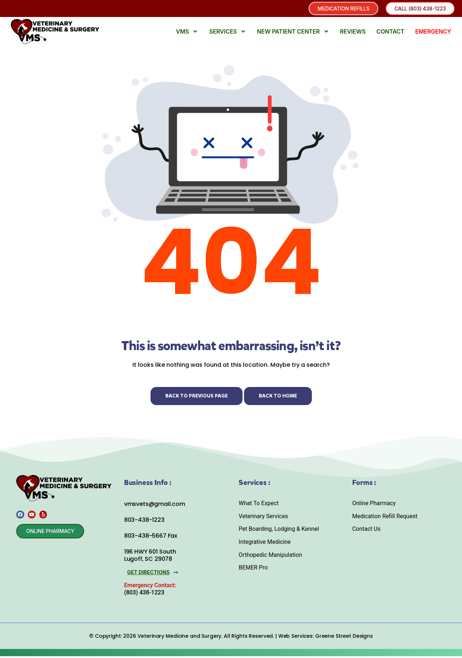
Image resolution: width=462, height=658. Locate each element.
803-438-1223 (144, 522)
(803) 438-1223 (144, 594)
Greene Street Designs (344, 637)
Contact (390, 34)
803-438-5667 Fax (150, 538)
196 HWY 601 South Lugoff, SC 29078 (150, 557)
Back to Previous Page (196, 398)
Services (227, 33)
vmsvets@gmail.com (154, 506)
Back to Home (278, 398)
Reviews (353, 34)
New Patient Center (293, 33)
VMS (187, 33)
